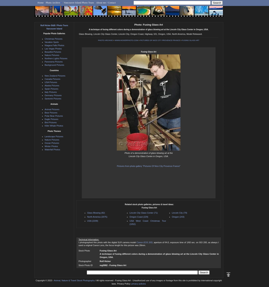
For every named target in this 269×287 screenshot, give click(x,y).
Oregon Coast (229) (138, 217)
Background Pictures (54, 65)
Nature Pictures (52, 55)
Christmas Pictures (53, 39)
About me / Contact (106, 2)
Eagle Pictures (51, 119)
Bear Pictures (51, 112)
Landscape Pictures (54, 136)
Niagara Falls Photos (54, 45)
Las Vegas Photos (53, 48)
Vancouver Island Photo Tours (79, 2)
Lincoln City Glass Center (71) (143, 213)
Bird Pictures (51, 122)
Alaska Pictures (52, 85)
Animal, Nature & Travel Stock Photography (74, 280)
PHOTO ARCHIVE (105, 40)
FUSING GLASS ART (190, 40)
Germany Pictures (53, 95)
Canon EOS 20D (145, 242)
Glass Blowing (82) (96, 213)
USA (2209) (92, 221)
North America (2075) (97, 217)
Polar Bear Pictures (54, 116)
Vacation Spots (52, 42)
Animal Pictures (52, 109)
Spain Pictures (51, 89)
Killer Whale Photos (54, 126)
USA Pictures (51, 82)
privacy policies (138, 284)
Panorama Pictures (54, 62)
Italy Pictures (51, 92)
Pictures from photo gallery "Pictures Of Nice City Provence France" (148, 166)
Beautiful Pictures (53, 52)
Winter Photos (51, 146)
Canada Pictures (52, 79)
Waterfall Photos (52, 149)
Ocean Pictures (52, 143)
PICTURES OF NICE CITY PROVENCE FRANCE (160, 40)
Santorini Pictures (53, 98)
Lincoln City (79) (179, 213)
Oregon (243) (178, 217)
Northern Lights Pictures (56, 58)
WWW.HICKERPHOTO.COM (126, 40)
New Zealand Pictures (55, 76)
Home (41, 2)
